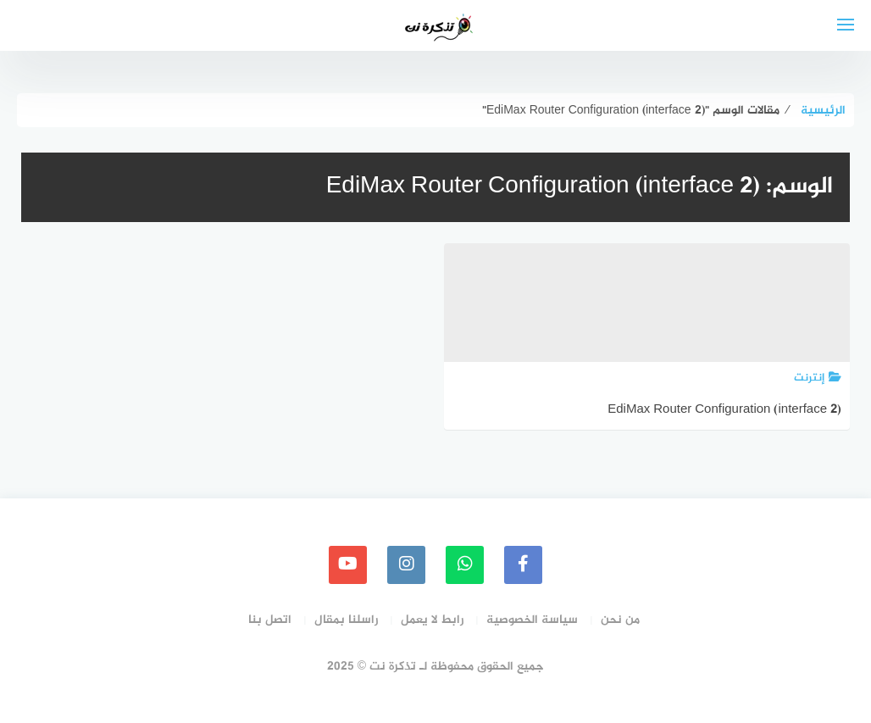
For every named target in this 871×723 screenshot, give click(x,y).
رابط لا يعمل (432, 620)
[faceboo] (523, 565)
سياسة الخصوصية (532, 620)
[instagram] (406, 565)
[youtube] (348, 565)
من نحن (620, 620)
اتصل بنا (269, 620)
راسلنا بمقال (346, 620)
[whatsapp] (465, 565)
